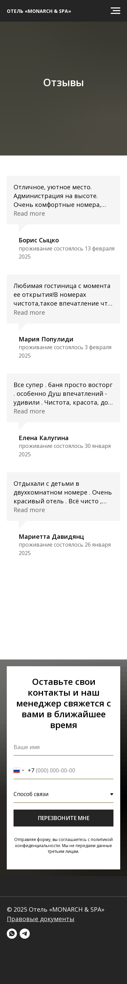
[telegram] (25, 934)
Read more (29, 213)
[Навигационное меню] (115, 10)
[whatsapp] (12, 934)
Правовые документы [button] (41, 919)
